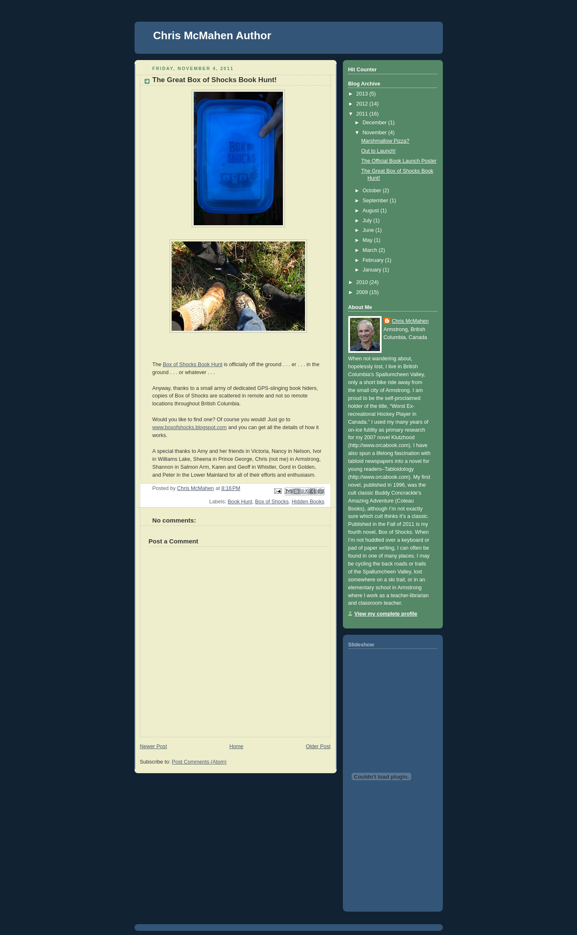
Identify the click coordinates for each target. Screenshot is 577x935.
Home (236, 746)
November (375, 133)
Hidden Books (308, 502)
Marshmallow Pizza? (385, 141)
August (371, 211)
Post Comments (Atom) (199, 762)
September (376, 201)
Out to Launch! (378, 151)
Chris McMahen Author (212, 35)
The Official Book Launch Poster (399, 161)
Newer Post (153, 746)
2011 (363, 114)
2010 (363, 282)
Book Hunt (239, 502)
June (368, 230)
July (367, 221)
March (370, 250)
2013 (363, 94)
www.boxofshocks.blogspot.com (189, 427)
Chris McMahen (410, 321)
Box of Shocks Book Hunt (192, 364)
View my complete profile (386, 614)
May (368, 240)
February (373, 260)
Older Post (318, 746)
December (375, 123)
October (372, 191)
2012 (363, 104)
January (372, 270)
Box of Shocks (272, 502)
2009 (363, 292)
